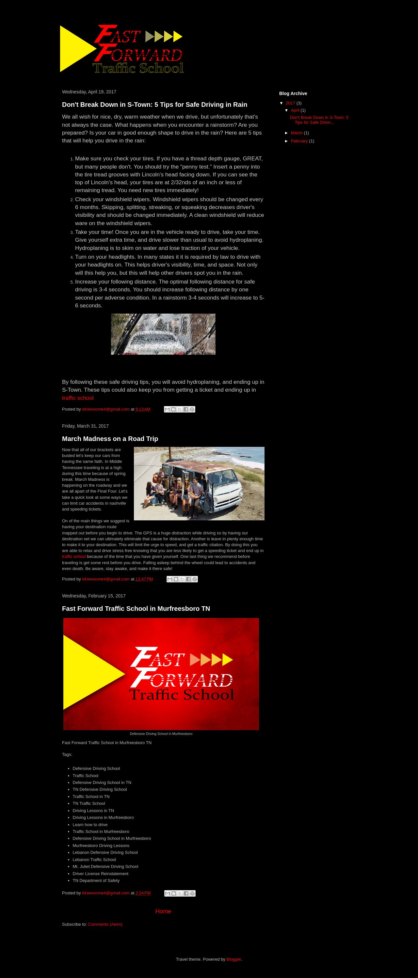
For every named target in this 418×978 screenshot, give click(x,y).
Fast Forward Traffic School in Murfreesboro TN (136, 608)
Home (163, 911)
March (297, 132)
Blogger (234, 959)
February (300, 141)
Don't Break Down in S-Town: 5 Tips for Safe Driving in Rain (154, 104)
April (296, 110)
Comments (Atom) (105, 924)
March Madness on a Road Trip (110, 438)
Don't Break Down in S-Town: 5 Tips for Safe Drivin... (319, 120)
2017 (291, 103)
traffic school (78, 398)
